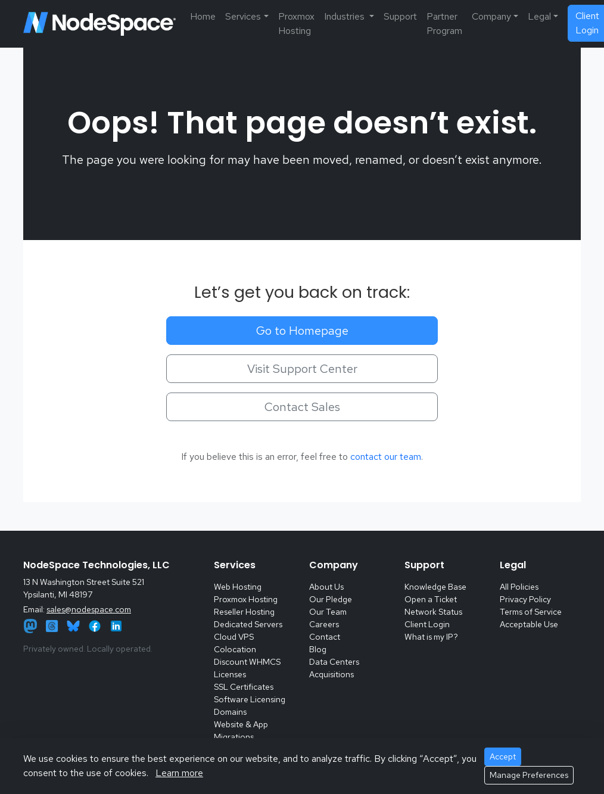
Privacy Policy (525, 599)
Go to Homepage (302, 330)
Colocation (235, 649)
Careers (324, 624)
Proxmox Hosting (296, 23)
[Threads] (53, 625)
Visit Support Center (302, 368)
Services (243, 16)
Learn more (179, 773)
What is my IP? (431, 636)
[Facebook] (96, 625)
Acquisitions (331, 674)
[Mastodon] (31, 625)
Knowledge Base (435, 586)
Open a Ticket (430, 599)
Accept (503, 756)
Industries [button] (345, 16)
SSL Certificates (243, 686)
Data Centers (334, 661)
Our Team (328, 611)
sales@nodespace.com (88, 609)
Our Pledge (330, 599)
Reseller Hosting (244, 611)
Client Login (427, 624)
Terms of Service (531, 611)
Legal (539, 16)
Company (491, 16)
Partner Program (444, 23)
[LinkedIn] (116, 625)
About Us (326, 586)
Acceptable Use (529, 624)
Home (203, 16)
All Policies (519, 586)
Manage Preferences (529, 775)
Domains (230, 711)
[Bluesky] (74, 625)
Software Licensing (249, 699)
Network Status (433, 611)
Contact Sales (302, 407)
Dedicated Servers (248, 624)
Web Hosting (237, 586)
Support (400, 16)
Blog (317, 649)
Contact (324, 636)
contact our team (385, 456)
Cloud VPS (234, 636)
